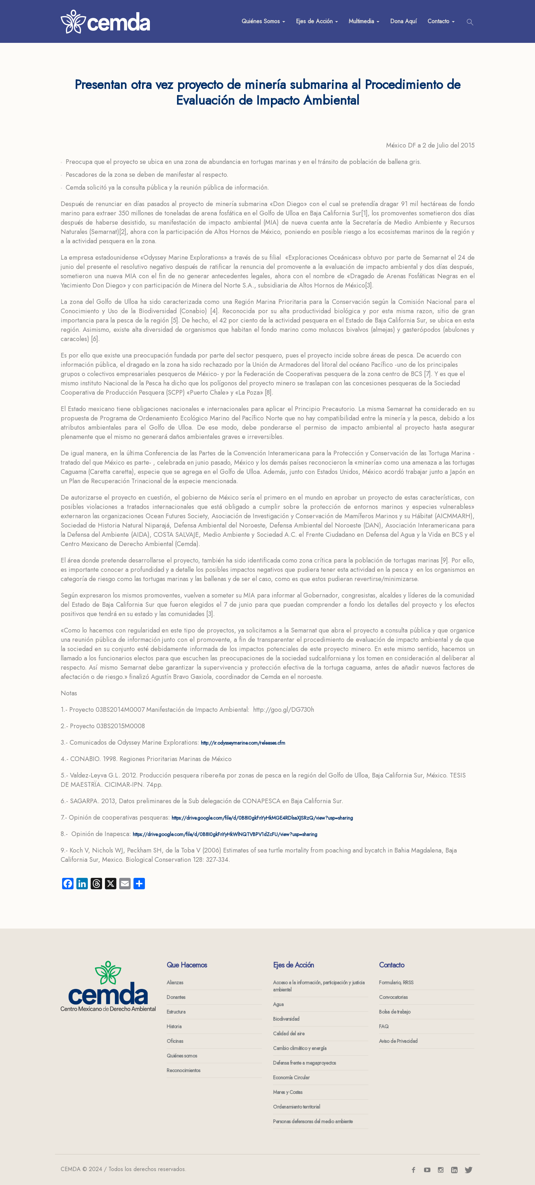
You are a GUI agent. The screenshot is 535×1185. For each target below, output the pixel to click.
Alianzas (175, 982)
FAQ (383, 1026)
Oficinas (175, 1041)
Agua (278, 1004)
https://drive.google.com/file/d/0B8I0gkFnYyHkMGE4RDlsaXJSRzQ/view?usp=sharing (262, 817)
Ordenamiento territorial (296, 1106)
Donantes (176, 997)
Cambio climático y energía (300, 1048)
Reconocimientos (183, 1070)
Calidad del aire (288, 1033)
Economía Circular (291, 1077)
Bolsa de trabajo (394, 1011)
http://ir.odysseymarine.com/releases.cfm (243, 742)
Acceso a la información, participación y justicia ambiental (318, 986)
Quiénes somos (182, 1055)
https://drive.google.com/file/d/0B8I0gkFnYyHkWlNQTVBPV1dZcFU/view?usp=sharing (225, 834)
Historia (174, 1026)
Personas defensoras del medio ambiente (313, 1121)
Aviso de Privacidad (398, 1041)
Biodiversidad (286, 1018)
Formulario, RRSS (396, 982)
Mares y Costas (287, 1092)
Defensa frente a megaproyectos (304, 1062)
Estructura (176, 1011)
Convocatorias (393, 997)
